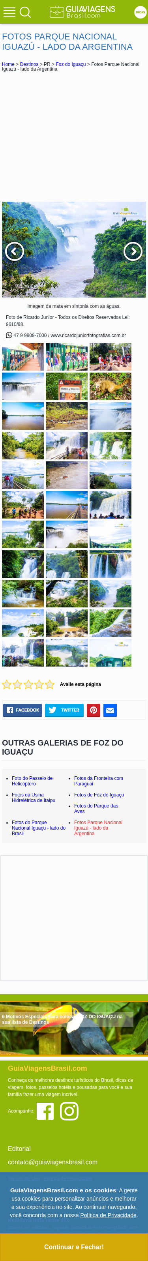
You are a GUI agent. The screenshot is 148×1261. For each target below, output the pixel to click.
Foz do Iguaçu (71, 64)
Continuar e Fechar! (74, 1247)
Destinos (29, 64)
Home (8, 64)
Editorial (19, 1148)
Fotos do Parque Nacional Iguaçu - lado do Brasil (39, 828)
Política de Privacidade (108, 1215)
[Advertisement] (74, 136)
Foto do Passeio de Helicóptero (32, 781)
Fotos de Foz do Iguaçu (99, 795)
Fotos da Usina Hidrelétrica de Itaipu (33, 797)
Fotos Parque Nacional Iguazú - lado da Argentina (98, 828)
